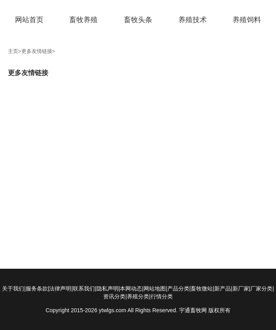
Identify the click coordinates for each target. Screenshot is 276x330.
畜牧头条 (138, 20)
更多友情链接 (36, 51)
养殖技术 (192, 20)
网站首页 (29, 20)
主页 (13, 51)
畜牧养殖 (83, 20)
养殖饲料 (247, 20)
